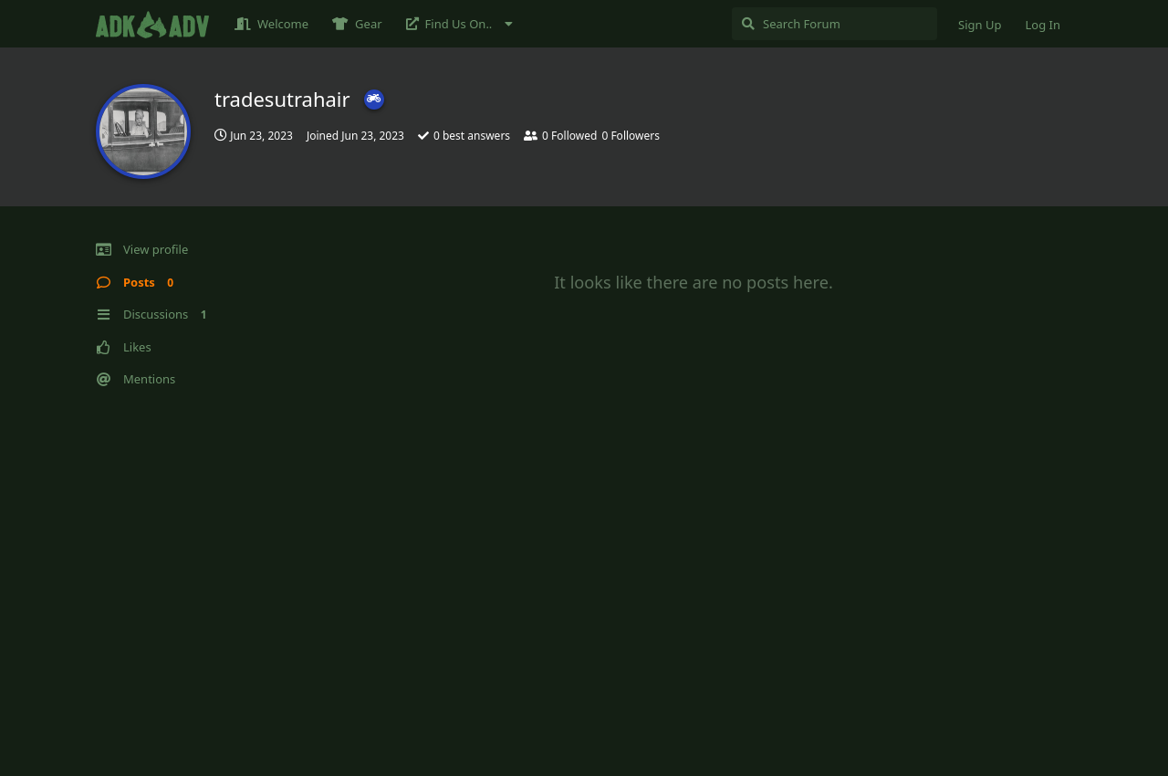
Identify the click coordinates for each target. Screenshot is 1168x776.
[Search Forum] (834, 23)
